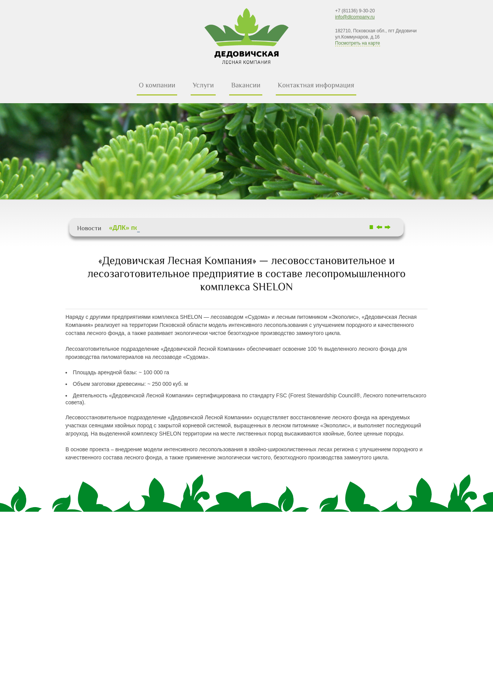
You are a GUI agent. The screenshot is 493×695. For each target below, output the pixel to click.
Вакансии (245, 85)
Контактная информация (316, 85)
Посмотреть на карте (357, 43)
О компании (157, 85)
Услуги (203, 85)
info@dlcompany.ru (355, 17)
